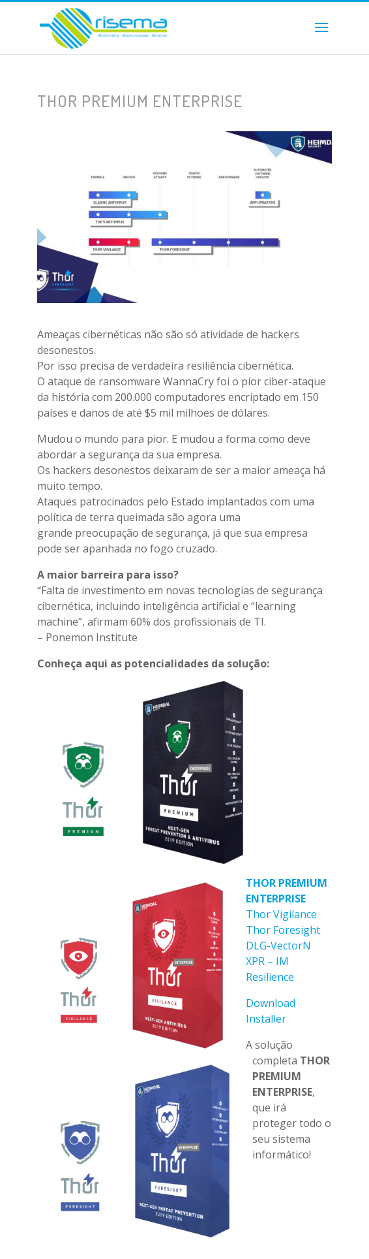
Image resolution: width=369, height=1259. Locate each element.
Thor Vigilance (281, 914)
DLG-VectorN (278, 945)
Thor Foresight (283, 930)
